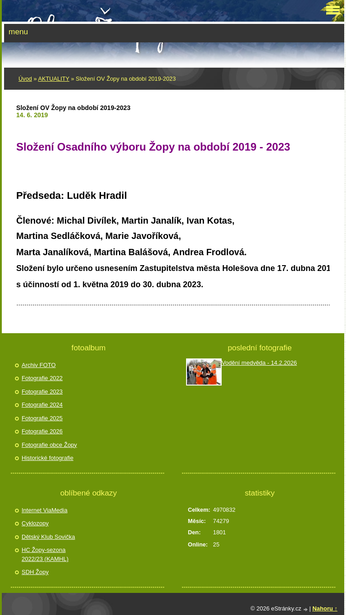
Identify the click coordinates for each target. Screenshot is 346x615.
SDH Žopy (35, 572)
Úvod (25, 78)
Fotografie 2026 (42, 431)
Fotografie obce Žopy (49, 444)
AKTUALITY (53, 78)
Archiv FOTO (39, 365)
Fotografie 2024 (42, 404)
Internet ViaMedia (45, 510)
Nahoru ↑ (324, 608)
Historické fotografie (47, 457)
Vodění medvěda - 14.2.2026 (259, 362)
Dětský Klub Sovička (48, 536)
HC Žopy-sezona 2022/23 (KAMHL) (45, 554)
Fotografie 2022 (42, 378)
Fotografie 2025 (42, 418)
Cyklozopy (35, 523)
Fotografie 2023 (42, 391)
